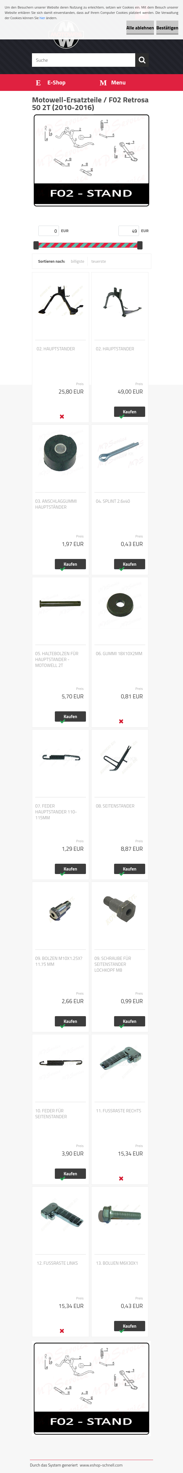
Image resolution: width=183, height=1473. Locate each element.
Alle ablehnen (140, 27)
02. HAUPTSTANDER (56, 349)
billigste (77, 261)
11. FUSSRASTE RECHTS (118, 1111)
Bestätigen (167, 27)
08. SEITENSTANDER (115, 806)
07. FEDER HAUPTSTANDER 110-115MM (56, 812)
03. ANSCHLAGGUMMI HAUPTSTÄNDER (56, 504)
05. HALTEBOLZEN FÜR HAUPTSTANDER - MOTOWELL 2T (56, 659)
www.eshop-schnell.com (101, 1465)
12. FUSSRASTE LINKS (57, 1263)
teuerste (98, 261)
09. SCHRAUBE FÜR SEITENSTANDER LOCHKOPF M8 (112, 964)
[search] (142, 60)
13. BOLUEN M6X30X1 (117, 1263)
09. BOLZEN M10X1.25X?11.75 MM (58, 961)
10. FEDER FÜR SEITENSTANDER (51, 1114)
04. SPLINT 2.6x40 (113, 501)
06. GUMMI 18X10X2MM (119, 654)
